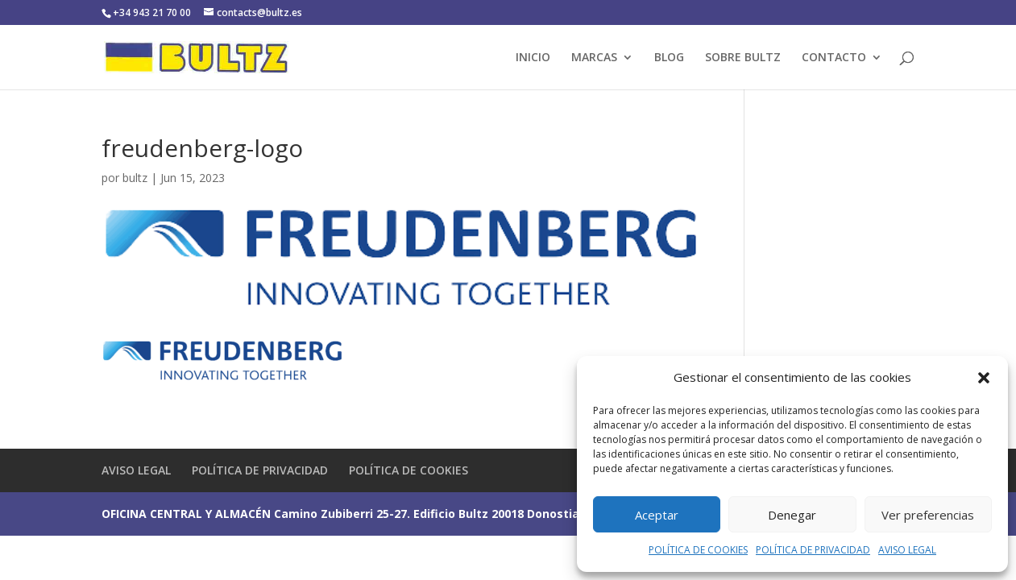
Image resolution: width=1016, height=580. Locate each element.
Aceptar (656, 515)
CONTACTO (834, 58)
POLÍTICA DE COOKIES (698, 550)
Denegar (792, 515)
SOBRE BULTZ (743, 58)
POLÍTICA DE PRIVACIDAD (813, 550)
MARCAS (594, 58)
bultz (134, 177)
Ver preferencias (927, 515)
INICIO (533, 58)
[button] (984, 378)
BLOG (669, 58)
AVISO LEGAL (907, 550)
